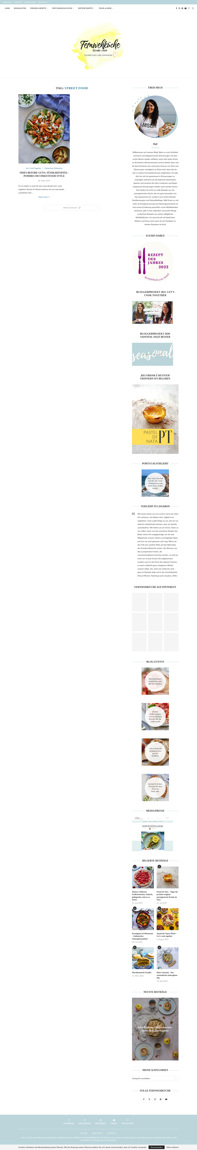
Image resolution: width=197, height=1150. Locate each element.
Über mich (7, 2)
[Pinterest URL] (139, 602)
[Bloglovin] (189, 8)
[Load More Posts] (71, 208)
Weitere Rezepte (85, 8)
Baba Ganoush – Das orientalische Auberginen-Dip (167, 975)
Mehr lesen (44, 197)
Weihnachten (20, 8)
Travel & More (105, 8)
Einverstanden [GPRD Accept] (157, 1147)
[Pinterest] (182, 8)
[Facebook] (176, 8)
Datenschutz (97, 1133)
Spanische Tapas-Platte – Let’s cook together (167, 935)
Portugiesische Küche (62, 8)
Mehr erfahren (172, 1147)
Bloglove (43, 2)
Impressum (111, 1133)
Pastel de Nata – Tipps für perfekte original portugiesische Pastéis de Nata (167, 896)
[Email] (185, 8)
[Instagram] (179, 8)
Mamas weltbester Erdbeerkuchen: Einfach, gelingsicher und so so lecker (142, 896)
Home (7, 8)
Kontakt (18, 2)
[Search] (193, 8)
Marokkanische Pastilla (141, 973)
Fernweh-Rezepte (38, 8)
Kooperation (30, 2)
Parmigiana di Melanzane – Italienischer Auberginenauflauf (142, 936)
